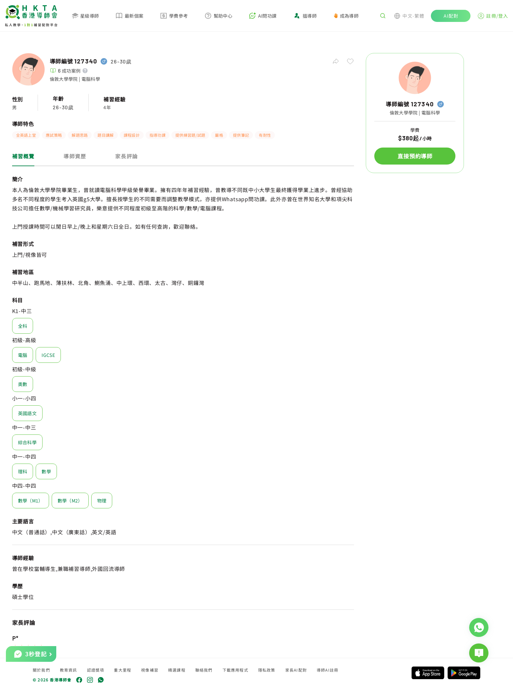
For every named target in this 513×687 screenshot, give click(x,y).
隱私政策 (266, 670)
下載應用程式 (235, 670)
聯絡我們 (204, 670)
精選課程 (177, 670)
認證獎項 (95, 670)
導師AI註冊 (327, 670)
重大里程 (122, 670)
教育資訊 (68, 670)
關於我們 (41, 670)
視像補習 (149, 670)
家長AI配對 (296, 670)
